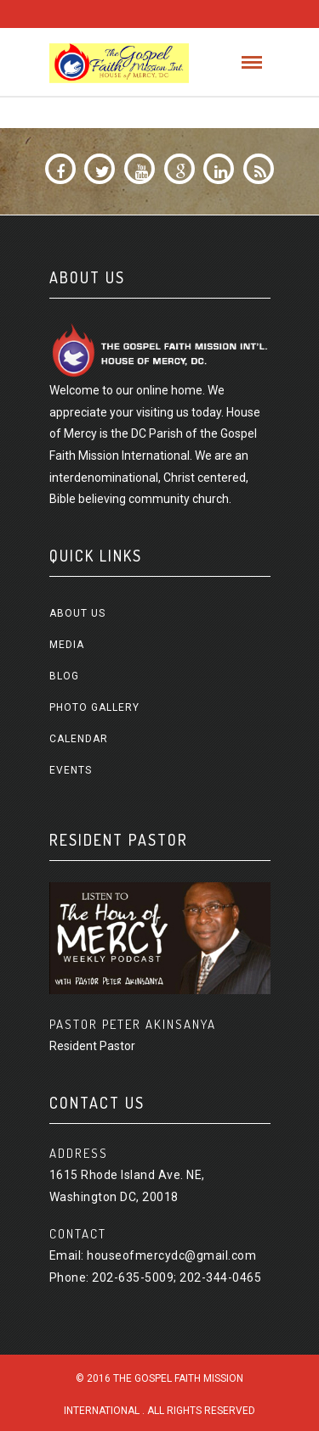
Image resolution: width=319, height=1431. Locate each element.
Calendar (78, 739)
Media (66, 645)
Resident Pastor (92, 1046)
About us (77, 613)
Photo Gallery (94, 707)
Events (70, 770)
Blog (64, 676)
